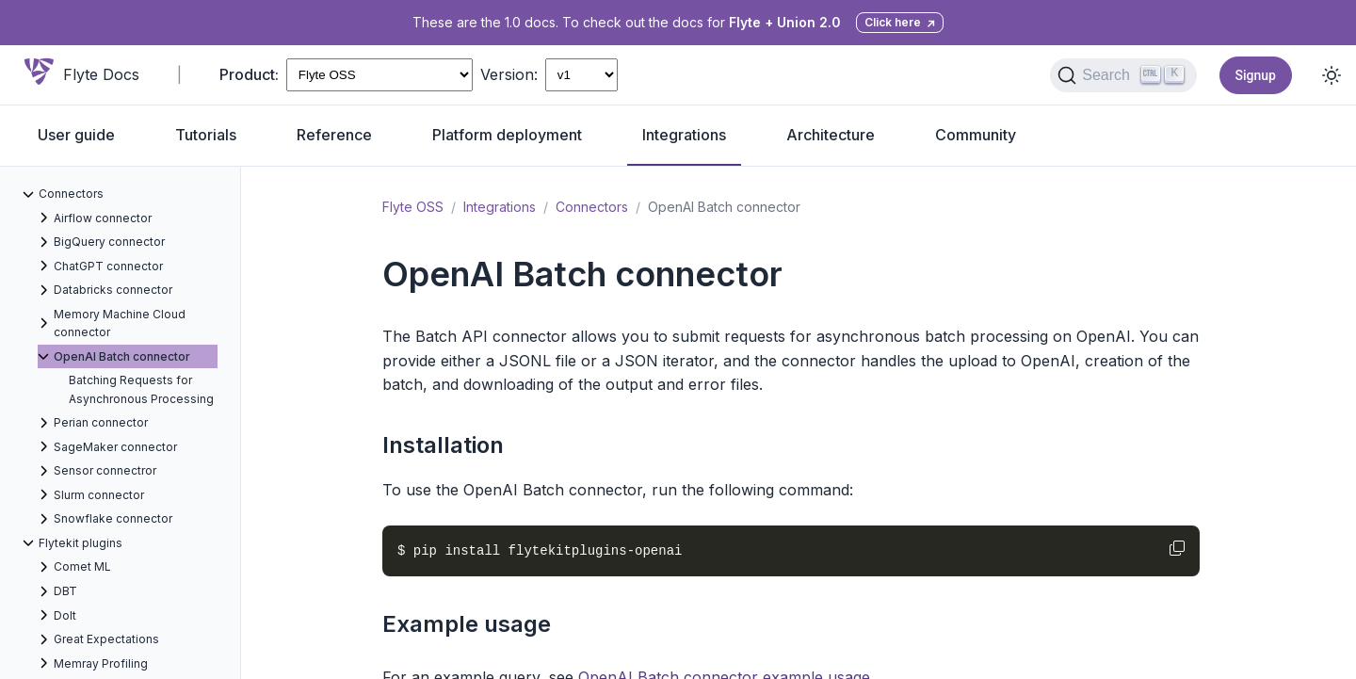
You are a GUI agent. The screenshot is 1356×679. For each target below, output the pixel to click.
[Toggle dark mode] (1331, 75)
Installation (443, 445)
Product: (249, 74)
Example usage (466, 624)
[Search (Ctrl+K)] (1123, 75)
